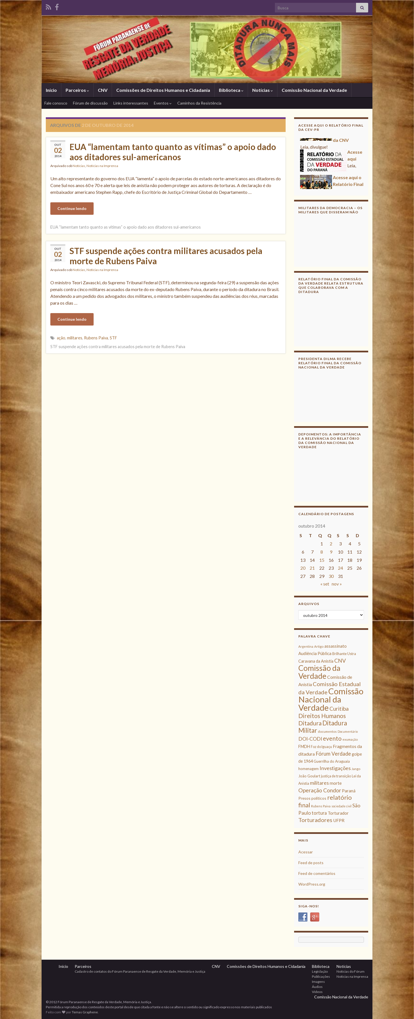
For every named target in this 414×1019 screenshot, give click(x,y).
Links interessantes (130, 103)
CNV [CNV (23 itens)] (340, 660)
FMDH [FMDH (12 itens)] (304, 746)
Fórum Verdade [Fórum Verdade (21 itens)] (333, 754)
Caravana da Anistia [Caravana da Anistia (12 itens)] (315, 661)
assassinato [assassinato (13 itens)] (335, 646)
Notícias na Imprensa (102, 166)
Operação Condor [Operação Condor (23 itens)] (319, 790)
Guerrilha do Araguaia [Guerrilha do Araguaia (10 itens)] (332, 761)
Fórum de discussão (90, 103)
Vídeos (317, 992)
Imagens (318, 981)
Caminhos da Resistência (199, 103)
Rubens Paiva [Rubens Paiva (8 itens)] (321, 806)
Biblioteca (231, 90)
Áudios (317, 987)
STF (113, 337)
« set (324, 583)
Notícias (262, 90)
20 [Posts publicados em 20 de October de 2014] (302, 568)
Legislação (320, 971)
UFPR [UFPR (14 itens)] (338, 820)
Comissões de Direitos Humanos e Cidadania (163, 90)
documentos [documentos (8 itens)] (327, 731)
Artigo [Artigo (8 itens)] (319, 646)
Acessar (305, 851)
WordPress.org (311, 884)
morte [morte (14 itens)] (336, 783)
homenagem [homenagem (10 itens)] (308, 768)
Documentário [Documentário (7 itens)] (348, 731)
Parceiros (77, 90)
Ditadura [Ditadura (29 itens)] (310, 723)
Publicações (321, 976)
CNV (102, 90)
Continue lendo (72, 208)
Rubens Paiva (96, 337)
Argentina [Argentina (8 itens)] (305, 646)
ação (61, 337)
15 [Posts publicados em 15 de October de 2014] (321, 560)
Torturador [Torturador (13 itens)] (338, 813)
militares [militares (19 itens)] (319, 783)
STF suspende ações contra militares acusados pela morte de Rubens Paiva (166, 256)
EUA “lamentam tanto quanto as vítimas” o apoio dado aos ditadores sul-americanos (173, 152)
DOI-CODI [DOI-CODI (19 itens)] (310, 739)
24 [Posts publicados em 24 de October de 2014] (340, 568)
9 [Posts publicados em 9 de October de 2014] (331, 551)
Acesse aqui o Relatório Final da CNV (348, 186)
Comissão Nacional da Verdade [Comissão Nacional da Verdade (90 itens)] (330, 699)
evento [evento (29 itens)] (332, 738)
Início (51, 90)
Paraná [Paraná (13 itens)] (348, 790)
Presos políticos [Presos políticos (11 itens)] (312, 798)
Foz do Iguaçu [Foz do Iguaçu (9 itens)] (321, 747)
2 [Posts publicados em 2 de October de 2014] (331, 543)
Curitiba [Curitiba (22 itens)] (339, 708)
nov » (337, 583)
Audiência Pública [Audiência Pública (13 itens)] (314, 653)
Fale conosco (55, 103)
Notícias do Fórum (351, 971)
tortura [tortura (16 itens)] (319, 813)
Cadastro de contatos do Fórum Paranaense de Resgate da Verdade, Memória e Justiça (140, 971)
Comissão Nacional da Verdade (314, 90)
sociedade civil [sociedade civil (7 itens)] (341, 806)
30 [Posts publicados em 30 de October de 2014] (331, 576)
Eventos (163, 103)
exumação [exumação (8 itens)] (350, 739)
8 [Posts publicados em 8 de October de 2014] (321, 551)
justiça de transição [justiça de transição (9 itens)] (336, 776)
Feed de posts (311, 862)
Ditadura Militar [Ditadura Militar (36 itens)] (322, 726)
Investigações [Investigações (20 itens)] (335, 768)
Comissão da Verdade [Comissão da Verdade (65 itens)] (319, 671)
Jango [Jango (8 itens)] (356, 769)
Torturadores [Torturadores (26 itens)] (315, 819)
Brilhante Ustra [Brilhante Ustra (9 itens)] (344, 654)
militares (74, 337)
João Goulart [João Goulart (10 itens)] (309, 776)
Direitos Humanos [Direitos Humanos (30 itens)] (322, 715)
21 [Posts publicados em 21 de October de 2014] (312, 568)
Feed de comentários (316, 873)
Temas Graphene (85, 1012)
